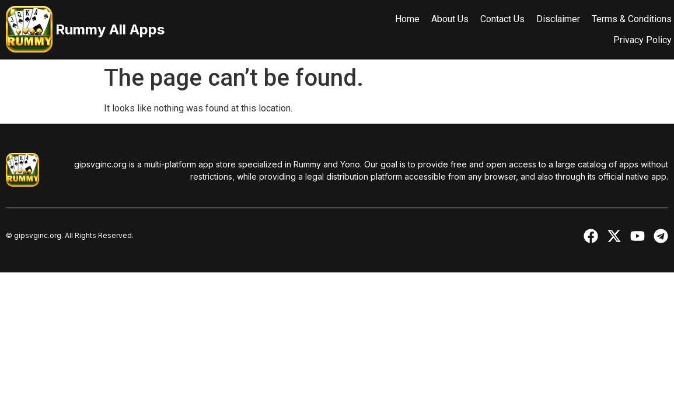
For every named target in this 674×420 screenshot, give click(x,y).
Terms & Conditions (622, 18)
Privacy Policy (633, 40)
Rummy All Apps (110, 29)
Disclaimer (549, 18)
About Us (440, 18)
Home (398, 18)
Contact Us (493, 18)
